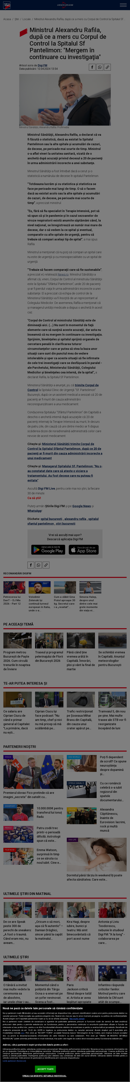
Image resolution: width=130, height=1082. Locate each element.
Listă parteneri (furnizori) (14, 1061)
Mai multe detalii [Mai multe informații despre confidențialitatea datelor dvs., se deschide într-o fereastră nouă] (76, 1019)
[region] (65, 1042)
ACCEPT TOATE (45, 1069)
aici (22, 1033)
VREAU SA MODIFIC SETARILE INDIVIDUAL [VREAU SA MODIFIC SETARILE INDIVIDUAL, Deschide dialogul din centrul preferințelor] (44, 1076)
